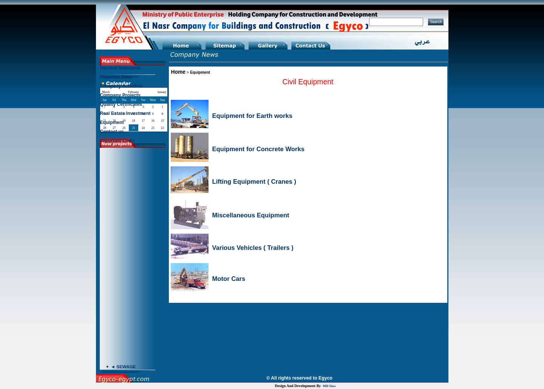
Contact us (112, 131)
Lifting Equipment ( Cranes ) (254, 181)
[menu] (133, 106)
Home (178, 72)
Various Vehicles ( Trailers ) (253, 247)
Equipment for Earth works (252, 115)
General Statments (120, 68)
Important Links (117, 140)
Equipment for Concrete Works (258, 149)
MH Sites (329, 386)
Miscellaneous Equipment (250, 215)
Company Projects (120, 95)
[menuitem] (133, 69)
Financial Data (115, 77)
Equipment (200, 72)
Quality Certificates (121, 104)
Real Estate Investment (125, 113)
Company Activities (121, 86)
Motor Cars (229, 278)
